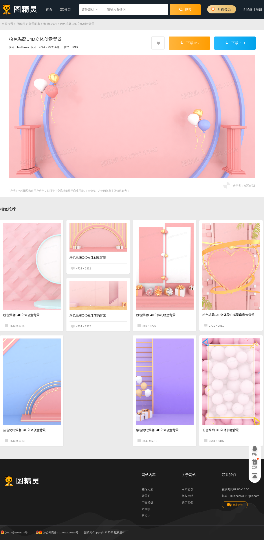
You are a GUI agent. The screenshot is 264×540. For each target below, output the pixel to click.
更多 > (146, 515)
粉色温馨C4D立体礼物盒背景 (156, 315)
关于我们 (187, 502)
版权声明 (187, 496)
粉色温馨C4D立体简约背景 (88, 315)
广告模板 (147, 502)
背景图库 (34, 24)
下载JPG (189, 43)
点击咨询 (234, 505)
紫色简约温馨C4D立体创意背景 (157, 430)
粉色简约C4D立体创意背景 (220, 430)
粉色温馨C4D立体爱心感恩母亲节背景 (228, 315)
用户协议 (187, 489)
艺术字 (146, 509)
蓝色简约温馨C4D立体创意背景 (24, 430)
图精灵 (21, 24)
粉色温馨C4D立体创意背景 (21, 315)
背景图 (146, 496)
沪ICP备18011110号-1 (15, 532)
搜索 (185, 9)
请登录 (247, 9)
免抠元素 (147, 489)
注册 (259, 9)
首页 (51, 9)
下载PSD (235, 43)
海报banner (50, 24)
